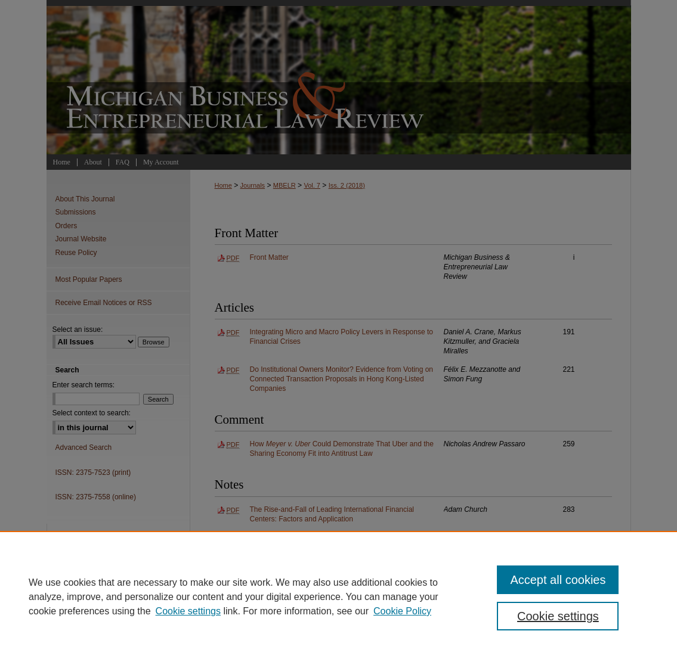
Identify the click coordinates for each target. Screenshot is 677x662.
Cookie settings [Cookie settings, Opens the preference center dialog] (558, 616)
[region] (338, 596)
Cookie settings (188, 611)
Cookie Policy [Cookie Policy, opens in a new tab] (402, 611)
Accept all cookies (557, 579)
